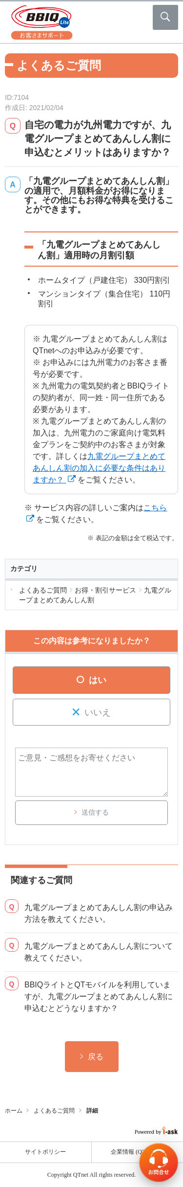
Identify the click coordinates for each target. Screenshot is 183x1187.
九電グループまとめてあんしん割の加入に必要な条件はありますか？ (99, 468)
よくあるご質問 (54, 1110)
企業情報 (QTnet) (137, 1151)
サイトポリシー (45, 1151)
